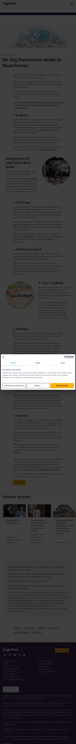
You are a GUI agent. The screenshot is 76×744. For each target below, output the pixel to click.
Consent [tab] (13, 363)
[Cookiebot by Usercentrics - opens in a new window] (65, 357)
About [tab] (63, 363)
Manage (38, 385)
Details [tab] (38, 363)
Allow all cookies (62, 385)
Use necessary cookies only (14, 385)
